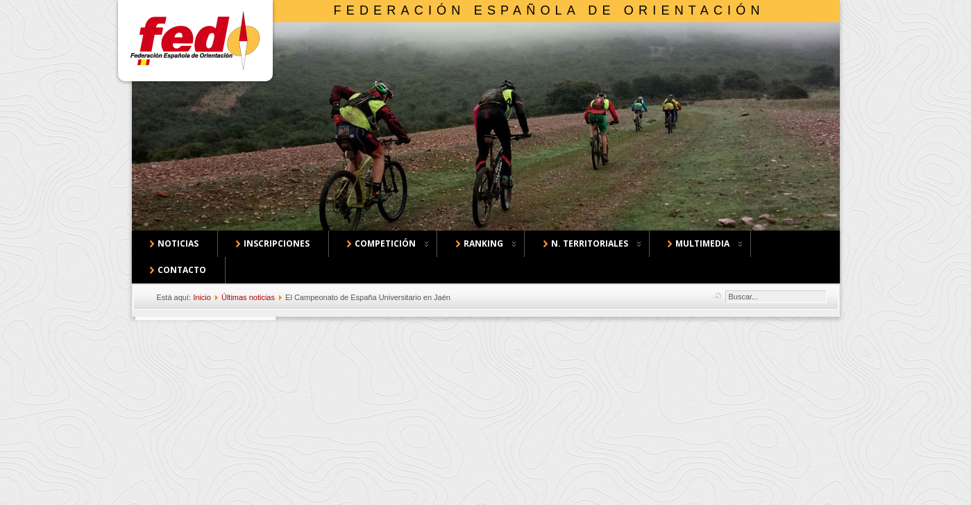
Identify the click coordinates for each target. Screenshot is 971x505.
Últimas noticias (248, 297)
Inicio (202, 297)
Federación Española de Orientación (549, 10)
